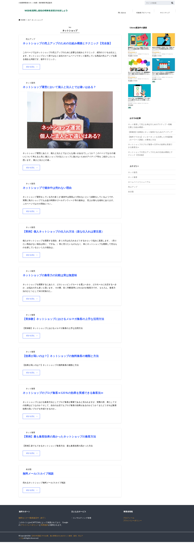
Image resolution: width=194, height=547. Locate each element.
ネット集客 (132, 175)
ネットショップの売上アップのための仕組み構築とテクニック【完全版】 (150, 152)
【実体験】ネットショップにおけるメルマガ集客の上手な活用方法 (69, 323)
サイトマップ (165, 13)
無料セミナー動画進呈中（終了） (32, 523)
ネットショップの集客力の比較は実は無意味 (53, 279)
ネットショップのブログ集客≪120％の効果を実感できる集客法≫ (68, 397)
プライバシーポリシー (29, 530)
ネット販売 (132, 171)
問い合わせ (122, 13)
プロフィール (128, 523)
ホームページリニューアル (139, 180)
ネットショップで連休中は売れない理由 (50, 192)
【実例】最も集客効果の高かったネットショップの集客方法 (64, 441)
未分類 (131, 189)
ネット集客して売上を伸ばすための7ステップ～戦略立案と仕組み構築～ (150, 125)
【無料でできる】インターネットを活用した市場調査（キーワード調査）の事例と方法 (150, 137)
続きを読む (31, 71)
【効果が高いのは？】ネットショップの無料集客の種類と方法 (66, 360)
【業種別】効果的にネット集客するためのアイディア (150, 131)
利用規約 (44, 530)
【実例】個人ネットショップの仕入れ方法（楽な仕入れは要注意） (68, 235)
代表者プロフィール (143, 13)
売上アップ (132, 185)
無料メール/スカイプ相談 (40, 478)
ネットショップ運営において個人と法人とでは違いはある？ (64, 91)
